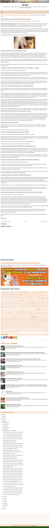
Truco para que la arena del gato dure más (11, 494)
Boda (34, 294)
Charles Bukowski (32, 297)
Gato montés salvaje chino (19, 309)
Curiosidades (32, 301)
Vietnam (2, 332)
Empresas (19, 304)
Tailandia (2, 328)
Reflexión (32, 324)
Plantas (26, 322)
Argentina (26, 293)
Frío (17, 307)
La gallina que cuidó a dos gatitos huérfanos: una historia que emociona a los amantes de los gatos (25, 352)
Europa (11, 306)
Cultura (19, 301)
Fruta (19, 307)
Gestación (2, 310)
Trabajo (21, 329)
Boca (32, 294)
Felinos (25, 306)
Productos (10, 323)
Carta (2, 297)
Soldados (9, 327)
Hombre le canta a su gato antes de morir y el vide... (13, 489)
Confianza (18, 300)
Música (20, 318)
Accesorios (21, 291)
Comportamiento (41, 299)
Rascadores (24, 15)
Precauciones (42, 322)
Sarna (1, 326)
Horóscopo (43, 311)
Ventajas (18, 330)
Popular (3, 343)
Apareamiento (12, 293)
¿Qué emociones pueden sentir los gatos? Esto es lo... (13, 451)
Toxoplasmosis (17, 329)
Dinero (2, 303)
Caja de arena (30, 295)
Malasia (9, 316)
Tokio (8, 329)
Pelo (27, 320)
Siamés (33, 326)
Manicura (18, 316)
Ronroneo (20, 325)
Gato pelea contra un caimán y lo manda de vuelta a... (13, 492)
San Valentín (43, 325)
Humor (2, 312)
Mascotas (20, 15)
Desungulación (13, 302)
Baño (4, 294)
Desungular (18, 302)
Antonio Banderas (6, 293)
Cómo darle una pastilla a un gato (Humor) (14, 378)
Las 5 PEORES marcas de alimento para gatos (14, 372)
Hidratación (8, 311)
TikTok (47, 328)
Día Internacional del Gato (33, 302)
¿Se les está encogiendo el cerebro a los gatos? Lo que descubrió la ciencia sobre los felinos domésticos (26, 385)
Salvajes (39, 325)
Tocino (6, 329)
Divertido (15, 303)
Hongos (40, 311)
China (36, 297)
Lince (24, 315)
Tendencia (22, 328)
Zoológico (16, 332)
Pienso (13, 322)
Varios (11, 330)
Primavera (2, 323)
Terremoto (28, 328)
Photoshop (8, 322)
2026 (3, 414)
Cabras (24, 295)
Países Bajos (30, 319)
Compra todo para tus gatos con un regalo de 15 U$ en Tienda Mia (20, 263)
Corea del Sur (30, 300)
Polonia (35, 322)
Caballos (21, 295)
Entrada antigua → (44, 221)
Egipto (47, 303)
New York (37, 318)
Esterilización (3, 306)
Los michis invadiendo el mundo (9, 486)
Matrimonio (43, 316)
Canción (19, 296)
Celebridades (19, 297)
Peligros (24, 320)
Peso (4, 322)
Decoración (43, 301)
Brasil (2, 295)
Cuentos (12, 301)
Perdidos (34, 320)
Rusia (25, 325)
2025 (3, 416)
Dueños (32, 303)
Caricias (42, 296)
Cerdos (25, 297)
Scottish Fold (5, 326)
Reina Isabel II (43, 324)
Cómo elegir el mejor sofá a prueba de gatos (14, 346)
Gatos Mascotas (43, 309)
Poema (29, 322)
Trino (25, 329)
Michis (31, 317)
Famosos (21, 306)
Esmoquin (23, 305)
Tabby (47, 327)
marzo (4, 503)
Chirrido (38, 297)
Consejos (10, 15)
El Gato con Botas (7, 304)
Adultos (44, 291)
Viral (4, 332)
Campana (11, 296)
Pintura (18, 322)
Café (26, 295)
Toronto (11, 329)
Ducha (30, 303)
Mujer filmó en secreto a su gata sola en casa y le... (12, 478)
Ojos (12, 319)
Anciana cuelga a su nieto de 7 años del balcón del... (13, 471)
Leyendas (15, 315)
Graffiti (14, 310)
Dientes (43, 302)
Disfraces (9, 303)
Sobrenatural (46, 326)
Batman (12, 294)
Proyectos (16, 323)
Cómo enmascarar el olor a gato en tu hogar (11, 450)
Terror (35, 328)
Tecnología (10, 328)
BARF (9, 294)
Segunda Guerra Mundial (12, 326)
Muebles (8, 318)
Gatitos (35, 307)
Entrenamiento (35, 304)
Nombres (2, 319)
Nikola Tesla (41, 318)
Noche (47, 318)
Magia (2, 316)
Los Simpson (41, 315)
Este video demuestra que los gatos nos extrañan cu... (13, 463)
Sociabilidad (2, 327)
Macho (47, 315)
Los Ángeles (37, 315)
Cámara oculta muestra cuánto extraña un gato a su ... (13, 476)
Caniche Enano (23, 296)
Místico (36, 317)
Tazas (5, 328)
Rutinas (32, 325)
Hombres (33, 311)
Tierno (42, 328)
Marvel (29, 316)
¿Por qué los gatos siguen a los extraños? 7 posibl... (13, 446)
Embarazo (12, 304)
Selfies (24, 326)
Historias (23, 311)
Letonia (12, 315)
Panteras (39, 319)
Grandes (20, 310)
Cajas (34, 295)
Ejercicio (2, 304)
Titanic (4, 329)
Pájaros (33, 319)
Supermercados (36, 327)
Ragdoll (37, 323)
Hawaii (44, 310)
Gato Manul (8, 309)
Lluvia (30, 315)
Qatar (33, 323)
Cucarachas (6, 301)
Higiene (16, 311)
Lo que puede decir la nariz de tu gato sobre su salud (13, 484)
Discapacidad (5, 303)
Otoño (24, 319)
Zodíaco (14, 332)
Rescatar (10, 325)
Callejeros (42, 295)
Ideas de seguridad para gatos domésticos (14, 365)
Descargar (9, 302)
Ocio (8, 319)
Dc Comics (39, 301)
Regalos (39, 324)
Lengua (6, 315)
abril (4, 501)
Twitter (42, 329)
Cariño (45, 296)
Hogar (27, 311)
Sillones (40, 326)
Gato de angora (3, 309)
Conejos (14, 300)
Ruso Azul (28, 325)
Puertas (28, 323)
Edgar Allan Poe (39, 303)
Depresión (2, 302)
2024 (3, 291)
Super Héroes (31, 327)
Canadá (14, 296)
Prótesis (13, 323)
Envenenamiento (45, 304)
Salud (36, 325)
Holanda (30, 311)
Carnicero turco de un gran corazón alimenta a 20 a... (13, 474)
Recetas (4, 324)
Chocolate (41, 297)
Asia (30, 293)
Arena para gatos (21, 293)
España (29, 305)
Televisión (14, 328)
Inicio (2, 12)
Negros (32, 318)
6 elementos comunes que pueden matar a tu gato (12, 438)
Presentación (46, 322)
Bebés (14, 294)
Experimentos (14, 306)
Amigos (35, 292)
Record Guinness (12, 324)
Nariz (26, 318)
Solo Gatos (25, 5)
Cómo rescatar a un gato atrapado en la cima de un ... (13, 433)
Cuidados (16, 301)
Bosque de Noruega (45, 294)
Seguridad (18, 326)
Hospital (47, 311)
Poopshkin (37, 322)
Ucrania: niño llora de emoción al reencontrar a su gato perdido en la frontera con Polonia (23, 359)
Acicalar (25, 291)
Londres (33, 315)
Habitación (34, 310)
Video (39, 330)
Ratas (45, 323)
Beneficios (21, 294)
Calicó (38, 295)
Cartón (4, 297)
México (21, 317)
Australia (36, 293)
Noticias (5, 319)
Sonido (17, 327)
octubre (4, 425)
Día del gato (27, 302)
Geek (47, 309)
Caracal (31, 296)
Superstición (41, 327)
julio (4, 496)
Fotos (2, 307)
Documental (21, 303)
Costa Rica (41, 300)
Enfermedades (27, 304)
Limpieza (21, 315)
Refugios (36, 324)
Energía (23, 304)
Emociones (15, 304)
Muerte (11, 318)
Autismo (39, 293)
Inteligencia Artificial (41, 312)
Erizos (7, 305)
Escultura (20, 305)
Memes (7, 317)
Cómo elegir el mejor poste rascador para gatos (16, 19)
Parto (6, 320)
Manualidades (23, 316)
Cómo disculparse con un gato (9, 453)
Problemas (6, 323)
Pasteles (13, 320)
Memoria (9, 317)
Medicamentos (3, 317)
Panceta (36, 319)
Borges (40, 294)
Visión (6, 332)
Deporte (47, 301)
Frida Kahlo (14, 307)
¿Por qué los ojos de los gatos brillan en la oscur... (12, 481)
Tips (28, 15)
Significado (36, 326)
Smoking (42, 326)
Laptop (2, 315)
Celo (22, 297)
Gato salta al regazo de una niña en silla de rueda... (12, 491)
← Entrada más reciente (5, 221)
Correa (38, 300)
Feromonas (28, 306)
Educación (44, 303)
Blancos (29, 294)
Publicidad (25, 323)
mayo (4, 500)
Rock (14, 325)
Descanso (6, 302)
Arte (28, 293)
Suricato (45, 327)
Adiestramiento (36, 291)
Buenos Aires (11, 295)
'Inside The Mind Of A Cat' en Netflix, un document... (13, 461)
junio (4, 498)
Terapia (25, 328)
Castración (12, 297)
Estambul (44, 305)
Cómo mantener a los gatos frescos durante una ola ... (13, 432)
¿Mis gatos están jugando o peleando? (13, 404)
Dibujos (40, 302)
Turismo (30, 329)
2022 (3, 421)
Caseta (8, 297)
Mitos (38, 317)
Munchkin (17, 318)
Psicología (20, 323)
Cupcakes (27, 301)
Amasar (32, 292)
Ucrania (44, 329)
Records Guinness (18, 324)
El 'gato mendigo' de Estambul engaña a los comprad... (13, 464)
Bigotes (26, 294)
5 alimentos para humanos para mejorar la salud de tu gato (17, 398)
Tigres (45, 328)
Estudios (7, 306)
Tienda (40, 328)
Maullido (46, 316)
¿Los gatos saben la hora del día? (9, 441)
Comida (30, 298)
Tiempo (37, 328)
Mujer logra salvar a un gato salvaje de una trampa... (13, 469)
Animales (43, 292)
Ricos (13, 325)
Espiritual (33, 305)
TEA (7, 328)
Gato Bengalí (46, 307)
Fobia (36, 306)
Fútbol (29, 307)
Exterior (18, 306)
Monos (43, 317)
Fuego (21, 307)
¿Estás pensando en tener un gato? (9, 440)
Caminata (8, 296)
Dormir (27, 303)
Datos (36, 301)
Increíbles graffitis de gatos (8, 466)
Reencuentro (28, 324)
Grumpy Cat (26, 310)
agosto (4, 429)
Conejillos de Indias (9, 300)
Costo (44, 300)
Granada (16, 310)
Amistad (37, 292)
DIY (18, 303)
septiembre (5, 427)
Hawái (41, 310)
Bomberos (37, 294)
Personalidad (41, 320)
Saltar (34, 325)
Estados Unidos (39, 305)
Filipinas (32, 306)
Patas (16, 320)
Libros (18, 315)
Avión (47, 293)
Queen (35, 323)
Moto (5, 318)
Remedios (2, 325)
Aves (45, 293)
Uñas (47, 329)
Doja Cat (24, 303)
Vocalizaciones (10, 332)
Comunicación (3, 300)
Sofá (5, 327)
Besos (24, 294)
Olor (16, 319)
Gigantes (7, 310)
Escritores (13, 305)
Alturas (29, 292)
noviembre (5, 424)
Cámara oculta (3, 296)
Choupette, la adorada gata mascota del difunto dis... (13, 473)
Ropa (23, 325)
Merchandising (14, 317)
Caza (15, 297)
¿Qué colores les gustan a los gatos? (10, 458)
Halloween (38, 310)
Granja (23, 310)
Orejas (18, 319)
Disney (12, 303)
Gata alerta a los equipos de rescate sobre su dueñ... (13, 468)
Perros (38, 320)
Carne (47, 296)
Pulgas (31, 323)
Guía (31, 310)
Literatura (27, 315)
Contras (26, 300)
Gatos (39, 309)
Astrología (33, 293)
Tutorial (36, 329)
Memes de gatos (9, 391)
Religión (47, 324)
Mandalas (15, 316)
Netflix (35, 318)
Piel (10, 322)
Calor (45, 295)
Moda (41, 317)
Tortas (13, 329)
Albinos (17, 292)
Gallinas (32, 307)
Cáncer (17, 296)
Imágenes (10, 312)
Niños (45, 318)
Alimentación (25, 292)
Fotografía (46, 306)
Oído (10, 319)
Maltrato (12, 316)
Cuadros (2, 301)
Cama (47, 295)
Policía (32, 322)
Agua (6, 292)
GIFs (5, 310)
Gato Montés (12, 309)
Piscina (21, 322)
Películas (21, 320)
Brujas (7, 295)
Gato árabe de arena (40, 307)
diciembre (5, 422)
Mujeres (14, 318)
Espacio (27, 305)
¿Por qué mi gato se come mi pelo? (9, 430)
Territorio (32, 328)
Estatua (47, 305)
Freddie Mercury (9, 307)
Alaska (15, 292)
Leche (4, 315)
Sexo (31, 326)
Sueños (27, 327)
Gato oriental (26, 309)
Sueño (24, 327)
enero (4, 506)
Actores (32, 291)
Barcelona (6, 294)
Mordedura (3, 318)
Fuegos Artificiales (25, 307)
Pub (22, 323)
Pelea (18, 320)
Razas (2, 324)
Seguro (22, 326)
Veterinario (31, 330)
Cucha (9, 301)
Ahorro (9, 292)
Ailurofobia (12, 292)
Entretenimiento (40, 304)
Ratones (47, 323)
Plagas (23, 322)
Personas (46, 320)
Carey (40, 296)
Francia (5, 307)
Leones (9, 315)
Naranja (23, 318)
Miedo (33, 317)
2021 (3, 508)
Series (26, 326)
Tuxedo (39, 329)
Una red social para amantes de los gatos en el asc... (13, 479)
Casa (6, 297)
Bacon (2, 294)
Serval (28, 326)
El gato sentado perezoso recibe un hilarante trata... (13, 445)
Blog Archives (14, 343)
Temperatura (18, 328)
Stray (19, 327)
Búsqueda (18, 295)
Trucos (28, 329)
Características (35, 296)
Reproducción (6, 325)
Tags (8, 343)
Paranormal (43, 319)
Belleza (17, 294)
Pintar (15, 322)
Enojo (31, 304)
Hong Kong (37, 311)
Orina (22, 319)
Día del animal (22, 302)
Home (2, 15)
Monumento (46, 317)
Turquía (33, 329)
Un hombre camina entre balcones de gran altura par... (13, 455)
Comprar (6, 15)
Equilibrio (2, 305)
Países (27, 319)
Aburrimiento (16, 291)
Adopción (41, 291)
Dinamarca (46, 302)
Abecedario (12, 291)
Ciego (44, 297)
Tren (23, 329)
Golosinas (11, 310)
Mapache (26, 316)
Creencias (46, 300)
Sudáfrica (21, 327)
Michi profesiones (26, 317)
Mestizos (18, 317)
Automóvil (42, 293)
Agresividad (3, 292)
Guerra (29, 310)
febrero (4, 504)
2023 (1, 291)
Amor (40, 292)
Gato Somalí (14, 15)
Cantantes (28, 296)
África (47, 291)
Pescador (2, 322)
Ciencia (47, 297)
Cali (36, 295)
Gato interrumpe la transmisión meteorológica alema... (13, 443)
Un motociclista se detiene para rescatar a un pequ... (13, 487)
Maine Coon (5, 316)
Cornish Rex (34, 300)
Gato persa (30, 309)
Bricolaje (4, 295)
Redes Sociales (23, 324)
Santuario (46, 325)
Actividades (29, 291)
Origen (20, 319)
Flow (34, 306)
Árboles (16, 293)
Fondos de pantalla (41, 306)
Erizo (5, 305)
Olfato (14, 319)
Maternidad (39, 316)
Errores (10, 305)
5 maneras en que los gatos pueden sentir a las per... (13, 482)
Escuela (16, 305)
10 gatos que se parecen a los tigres (10, 448)
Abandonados (7, 291)
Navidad (28, 318)
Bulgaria (14, 295)
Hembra (4, 311)
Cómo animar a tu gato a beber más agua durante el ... (13, 460)
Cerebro (27, 297)
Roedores (16, 325)
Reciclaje (7, 324)
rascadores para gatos (28, 28)
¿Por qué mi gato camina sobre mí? (9, 456)
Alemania (20, 292)
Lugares (44, 315)
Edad (36, 303)
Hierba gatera (12, 311)
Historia (19, 311)
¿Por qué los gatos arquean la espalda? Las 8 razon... (13, 437)
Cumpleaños (23, 301)
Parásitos (46, 319)
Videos (46, 331)
